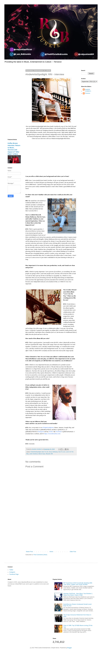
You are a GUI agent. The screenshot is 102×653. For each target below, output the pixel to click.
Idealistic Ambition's (88, 90)
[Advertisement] (51, 532)
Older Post (73, 551)
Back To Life (45, 451)
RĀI (52, 453)
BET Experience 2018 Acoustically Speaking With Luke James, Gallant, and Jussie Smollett (77, 583)
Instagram (41, 431)
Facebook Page (14, 574)
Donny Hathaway (53, 451)
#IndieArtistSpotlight (35, 451)
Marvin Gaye (41, 453)
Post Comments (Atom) (40, 554)
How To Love (61, 451)
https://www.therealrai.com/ (52, 433)
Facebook (58, 431)
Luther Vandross (33, 453)
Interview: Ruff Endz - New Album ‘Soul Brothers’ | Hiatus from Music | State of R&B (77, 594)
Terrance (87, 93)
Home (51, 551)
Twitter (51, 431)
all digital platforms (48, 427)
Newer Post (29, 551)
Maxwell (48, 453)
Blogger (69, 648)
